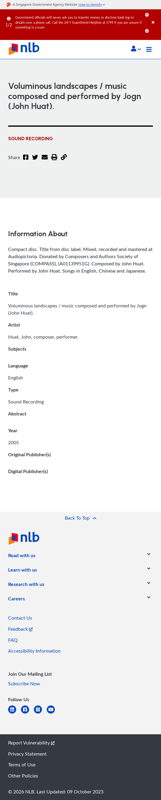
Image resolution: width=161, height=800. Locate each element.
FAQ (13, 640)
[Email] (44, 161)
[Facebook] (25, 161)
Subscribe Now (24, 683)
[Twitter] (35, 161)
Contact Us (20, 617)
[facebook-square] (27, 713)
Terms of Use (21, 764)
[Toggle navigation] (149, 49)
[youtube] (53, 713)
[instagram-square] (40, 713)
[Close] (155, 16)
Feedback (20, 629)
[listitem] (21, 556)
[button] (136, 49)
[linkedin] (14, 713)
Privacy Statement (27, 753)
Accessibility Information (34, 651)
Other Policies (23, 775)
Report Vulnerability (31, 742)
